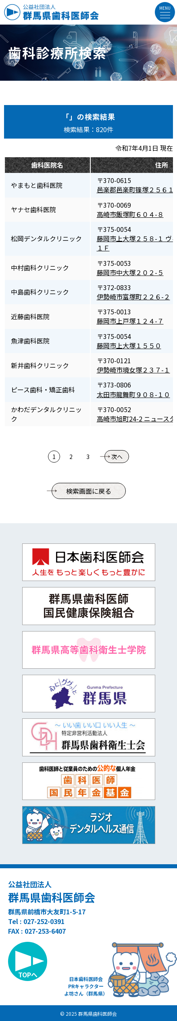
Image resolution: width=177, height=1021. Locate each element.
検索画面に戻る (88, 491)
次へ (117, 457)
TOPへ (27, 974)
